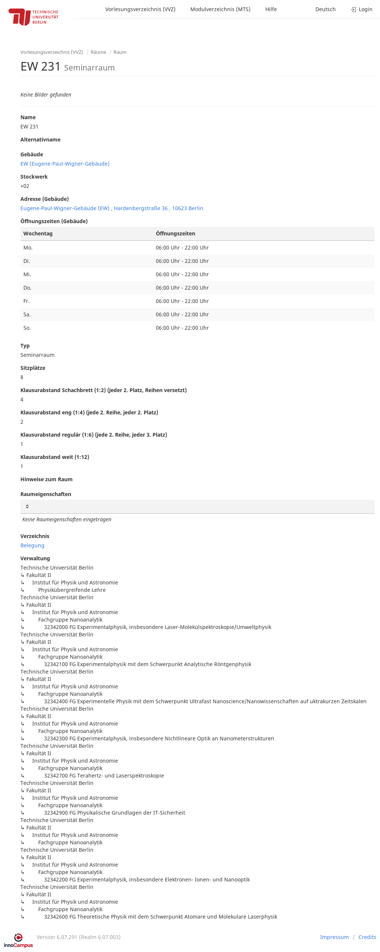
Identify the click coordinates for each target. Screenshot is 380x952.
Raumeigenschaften (45, 494)
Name (28, 117)
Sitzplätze (32, 367)
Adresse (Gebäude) (44, 198)
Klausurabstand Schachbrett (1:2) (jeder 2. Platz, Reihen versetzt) (103, 390)
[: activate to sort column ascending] (197, 507)
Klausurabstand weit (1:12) (54, 456)
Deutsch (325, 9)
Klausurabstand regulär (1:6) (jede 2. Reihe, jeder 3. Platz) (93, 434)
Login (362, 9)
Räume (98, 52)
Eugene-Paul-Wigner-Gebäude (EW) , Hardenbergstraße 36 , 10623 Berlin (111, 208)
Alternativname (40, 139)
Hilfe (271, 9)
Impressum (334, 936)
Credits (367, 936)
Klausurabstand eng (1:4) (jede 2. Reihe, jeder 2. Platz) (89, 412)
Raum (120, 52)
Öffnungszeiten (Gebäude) (54, 221)
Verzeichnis (34, 535)
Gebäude (31, 154)
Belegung (32, 545)
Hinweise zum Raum (46, 479)
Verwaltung (35, 558)
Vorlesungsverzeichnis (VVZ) (140, 9)
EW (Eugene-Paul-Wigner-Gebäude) (64, 163)
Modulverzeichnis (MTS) (220, 9)
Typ (25, 345)
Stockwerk (34, 176)
